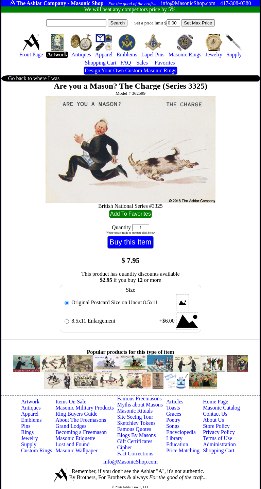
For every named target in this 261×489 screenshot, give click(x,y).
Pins (26, 426)
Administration (219, 444)
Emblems (31, 420)
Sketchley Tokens (136, 423)
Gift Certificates (135, 441)
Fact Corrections (135, 453)
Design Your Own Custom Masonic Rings (130, 70)
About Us (213, 420)
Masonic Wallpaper (76, 450)
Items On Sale (70, 401)
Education (177, 444)
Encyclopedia (181, 432)
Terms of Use (217, 438)
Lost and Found (72, 444)
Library (174, 438)
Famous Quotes (134, 429)
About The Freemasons (80, 420)
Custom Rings (36, 450)
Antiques (31, 408)
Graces (173, 414)
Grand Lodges (70, 426)
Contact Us (215, 414)
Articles (175, 401)
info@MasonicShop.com (130, 462)
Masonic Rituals (135, 411)
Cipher (124, 447)
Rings (27, 432)
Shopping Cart (218, 450)
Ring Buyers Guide (76, 414)
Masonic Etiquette (75, 438)
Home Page (215, 401)
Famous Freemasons (139, 398)
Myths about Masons (140, 405)
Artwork (30, 401)
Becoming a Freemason (81, 432)
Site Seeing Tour (135, 417)
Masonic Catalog (221, 408)
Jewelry (29, 438)
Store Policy (216, 426)
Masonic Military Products (84, 408)
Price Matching (182, 450)
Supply (28, 444)
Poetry (173, 420)
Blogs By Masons (136, 435)
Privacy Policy (219, 432)
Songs (172, 426)
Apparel (30, 414)
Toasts (173, 408)
